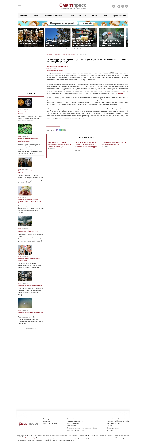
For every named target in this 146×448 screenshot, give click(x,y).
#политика (49, 70)
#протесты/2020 (58, 70)
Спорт (105, 15)
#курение (33, 285)
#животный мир (38, 312)
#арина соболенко (35, 258)
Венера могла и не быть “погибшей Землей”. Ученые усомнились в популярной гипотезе (30, 118)
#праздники (21, 140)
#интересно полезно (24, 202)
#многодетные (35, 170)
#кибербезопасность (24, 141)
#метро (27, 258)
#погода (27, 230)
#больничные (34, 199)
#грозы (32, 231)
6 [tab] (81, 48)
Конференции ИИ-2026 (52, 15)
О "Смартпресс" (48, 419)
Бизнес (94, 15)
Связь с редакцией (50, 423)
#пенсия (27, 199)
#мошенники (34, 138)
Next (126, 36)
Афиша (35, 15)
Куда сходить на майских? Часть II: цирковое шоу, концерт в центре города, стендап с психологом (58, 42)
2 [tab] (70, 48)
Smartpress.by (30, 438)
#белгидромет (22, 231)
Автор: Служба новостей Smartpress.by (57, 66)
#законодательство (35, 201)
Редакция (46, 421)
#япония (20, 314)
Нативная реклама (113, 423)
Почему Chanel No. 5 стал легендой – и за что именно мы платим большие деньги (30, 41)
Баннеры (110, 426)
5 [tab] (78, 48)
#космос (36, 111)
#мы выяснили (22, 170)
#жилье (28, 170)
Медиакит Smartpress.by (115, 419)
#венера (20, 113)
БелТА (120, 93)
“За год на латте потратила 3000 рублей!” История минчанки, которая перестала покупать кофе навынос (84, 42)
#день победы (29, 140)
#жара (36, 231)
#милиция (28, 138)
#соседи (27, 285)
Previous (19, 36)
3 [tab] (72, 48)
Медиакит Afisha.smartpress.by (118, 421)
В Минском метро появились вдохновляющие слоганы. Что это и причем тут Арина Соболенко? (30, 265)
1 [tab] (67, 48)
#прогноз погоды (35, 230)
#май (28, 231)
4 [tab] (75, 48)
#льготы (20, 172)
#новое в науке (29, 111)
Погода (71, 15)
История (82, 15)
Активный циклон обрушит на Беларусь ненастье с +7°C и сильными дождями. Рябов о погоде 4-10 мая (111, 42)
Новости (23, 15)
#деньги (36, 140)
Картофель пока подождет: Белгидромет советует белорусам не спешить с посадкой (59, 144)
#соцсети (39, 285)
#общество (21, 111)
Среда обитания (119, 15)
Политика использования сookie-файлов (82, 428)
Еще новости (30, 328)
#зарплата (21, 201)
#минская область (23, 260)
